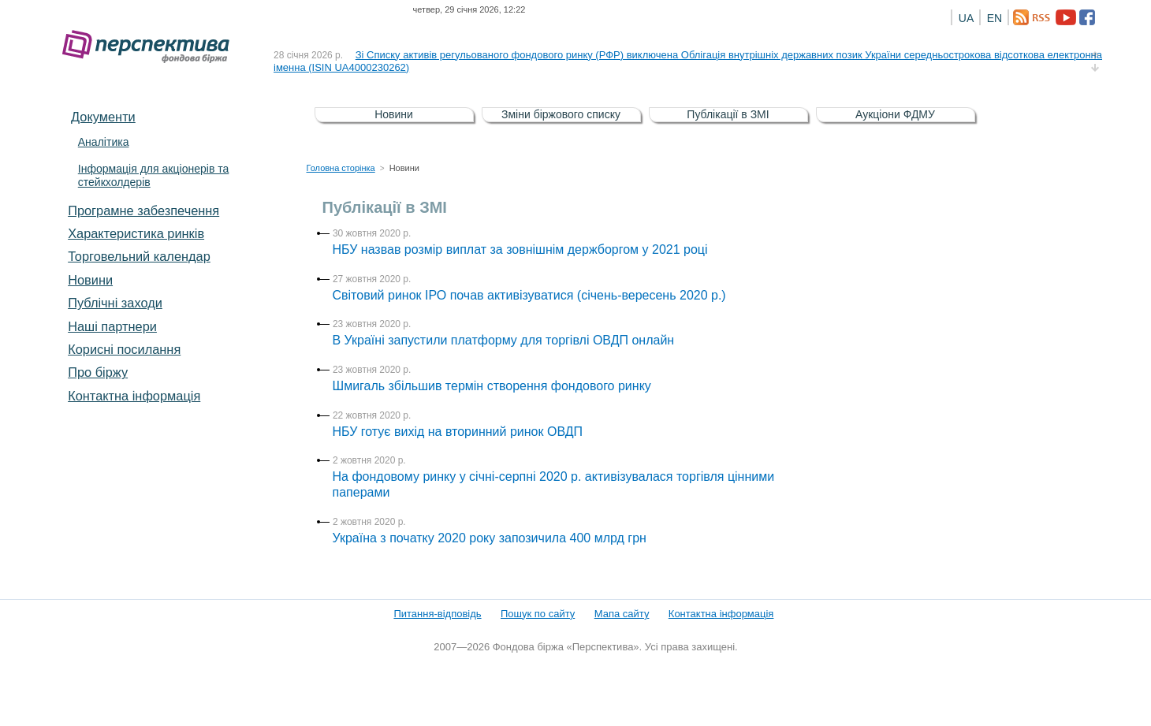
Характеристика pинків (136, 233)
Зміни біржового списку (560, 114)
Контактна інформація (134, 396)
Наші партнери (112, 326)
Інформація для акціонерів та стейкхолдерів (153, 175)
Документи (103, 117)
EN (994, 18)
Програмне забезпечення (143, 210)
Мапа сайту (622, 614)
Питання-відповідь (437, 614)
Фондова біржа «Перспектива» (150, 47)
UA (966, 18)
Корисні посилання (124, 349)
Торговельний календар (139, 256)
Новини (90, 280)
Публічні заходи (115, 303)
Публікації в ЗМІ (728, 114)
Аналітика (103, 142)
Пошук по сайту (538, 614)
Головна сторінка (341, 168)
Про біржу (98, 372)
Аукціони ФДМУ (895, 114)
